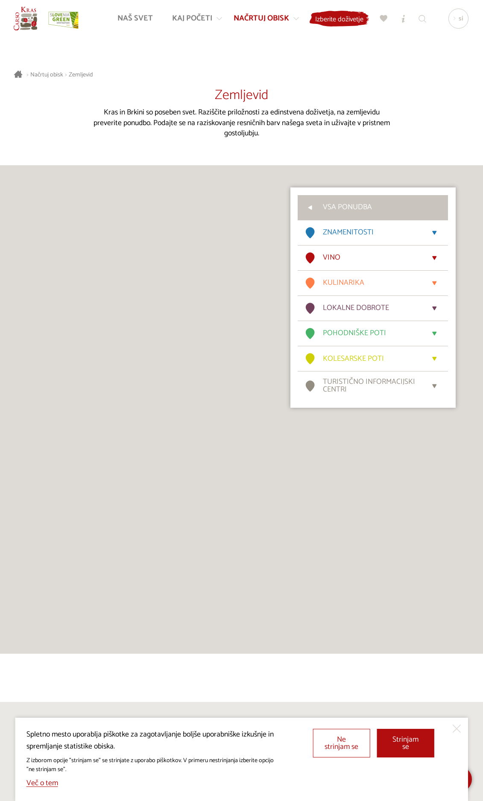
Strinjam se (405, 744)
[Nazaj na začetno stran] (29, 22)
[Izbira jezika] (456, 22)
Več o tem (42, 783)
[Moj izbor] (382, 21)
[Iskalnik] (421, 21)
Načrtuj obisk (46, 75)
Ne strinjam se (341, 744)
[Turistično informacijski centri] (402, 21)
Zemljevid (81, 75)
